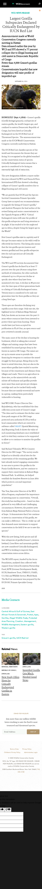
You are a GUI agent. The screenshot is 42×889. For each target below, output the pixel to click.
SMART (18, 426)
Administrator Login (30, 752)
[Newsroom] (21, 2)
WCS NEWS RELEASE (20, 13)
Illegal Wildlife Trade (19, 618)
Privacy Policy (26, 749)
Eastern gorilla (27, 624)
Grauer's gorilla (8, 638)
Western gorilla (8, 628)
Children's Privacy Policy (12, 752)
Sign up (33, 732)
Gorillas (5, 618)
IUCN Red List (22, 638)
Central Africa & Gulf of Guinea (16, 611)
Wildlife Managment (11, 624)
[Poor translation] (7, 810)
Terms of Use (14, 749)
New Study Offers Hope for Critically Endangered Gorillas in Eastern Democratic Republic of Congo (10, 691)
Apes (36, 614)
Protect (30, 614)
